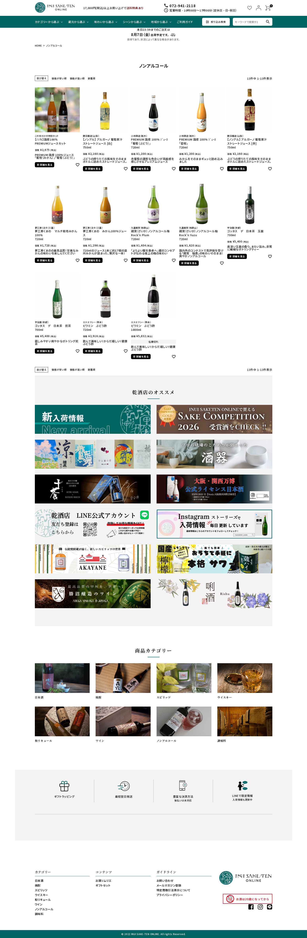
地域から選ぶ (159, 22)
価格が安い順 (59, 78)
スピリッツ (41, 890)
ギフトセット (103, 885)
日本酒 (39, 881)
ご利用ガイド (185, 22)
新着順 (91, 78)
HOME (38, 45)
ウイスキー (41, 895)
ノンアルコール (44, 909)
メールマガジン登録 (169, 885)
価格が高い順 (77, 78)
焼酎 (38, 885)
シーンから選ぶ (132, 22)
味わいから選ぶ (104, 22)
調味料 (39, 914)
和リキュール (43, 900)
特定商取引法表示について (174, 890)
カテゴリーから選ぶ (47, 22)
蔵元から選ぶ (76, 22)
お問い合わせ (165, 881)
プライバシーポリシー (170, 895)
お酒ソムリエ (103, 881)
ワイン (38, 904)
